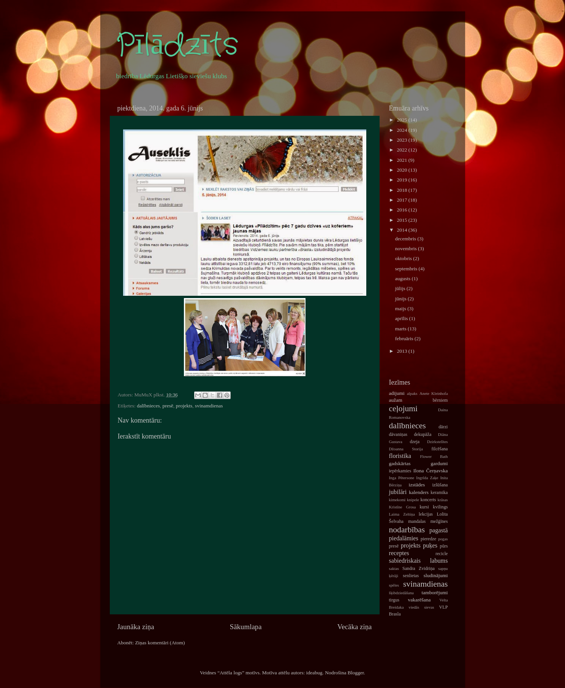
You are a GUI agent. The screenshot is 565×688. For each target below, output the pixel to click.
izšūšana (440, 485)
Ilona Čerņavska (430, 470)
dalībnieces (148, 406)
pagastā (438, 530)
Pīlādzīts (177, 45)
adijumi (397, 393)
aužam (395, 400)
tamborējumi (435, 592)
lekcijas (426, 514)
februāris (405, 338)
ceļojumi (403, 408)
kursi (424, 507)
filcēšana (439, 448)
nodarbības (407, 529)
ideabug (314, 672)
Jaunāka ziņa (135, 627)
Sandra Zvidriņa (418, 568)
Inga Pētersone (401, 477)
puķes (430, 545)
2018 (402, 190)
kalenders (419, 492)
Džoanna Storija (406, 449)
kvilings (440, 507)
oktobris (404, 258)
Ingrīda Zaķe (427, 477)
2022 (402, 150)
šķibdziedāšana (401, 592)
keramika (439, 492)
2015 (402, 220)
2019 (402, 180)
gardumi (439, 463)
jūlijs (401, 288)
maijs (401, 308)
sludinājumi (436, 575)
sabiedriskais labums (418, 560)
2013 (402, 351)
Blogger (356, 672)
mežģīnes (439, 521)
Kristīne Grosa (402, 507)
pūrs (444, 546)
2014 (402, 230)
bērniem (440, 400)
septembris (407, 268)
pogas (443, 539)
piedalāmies (403, 538)
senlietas (411, 575)
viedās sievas (421, 607)
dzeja (414, 441)
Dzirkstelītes (437, 441)
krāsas (443, 499)
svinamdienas (209, 406)
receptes (399, 553)
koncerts (428, 499)
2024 (402, 130)
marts (401, 328)
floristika (400, 456)
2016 (402, 210)
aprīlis (402, 318)
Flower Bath (434, 456)
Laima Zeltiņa (402, 514)
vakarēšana (419, 600)
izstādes (417, 485)
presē (168, 406)
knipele (413, 499)
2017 (402, 200)
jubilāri (398, 492)
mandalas (417, 521)
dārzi (443, 426)
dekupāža (422, 434)
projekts (184, 406)
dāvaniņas (398, 434)
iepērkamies (400, 470)
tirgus (394, 600)
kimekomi (397, 499)
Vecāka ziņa (354, 627)
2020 (402, 170)
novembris (406, 248)
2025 (402, 120)
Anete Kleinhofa (433, 393)
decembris (406, 238)
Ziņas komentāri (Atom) (160, 642)
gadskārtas (400, 463)
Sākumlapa (246, 627)
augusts (403, 278)
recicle (441, 553)
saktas (394, 568)
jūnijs (401, 298)
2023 (402, 140)
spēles (394, 585)
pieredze (428, 538)
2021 (402, 160)
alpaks (412, 393)
